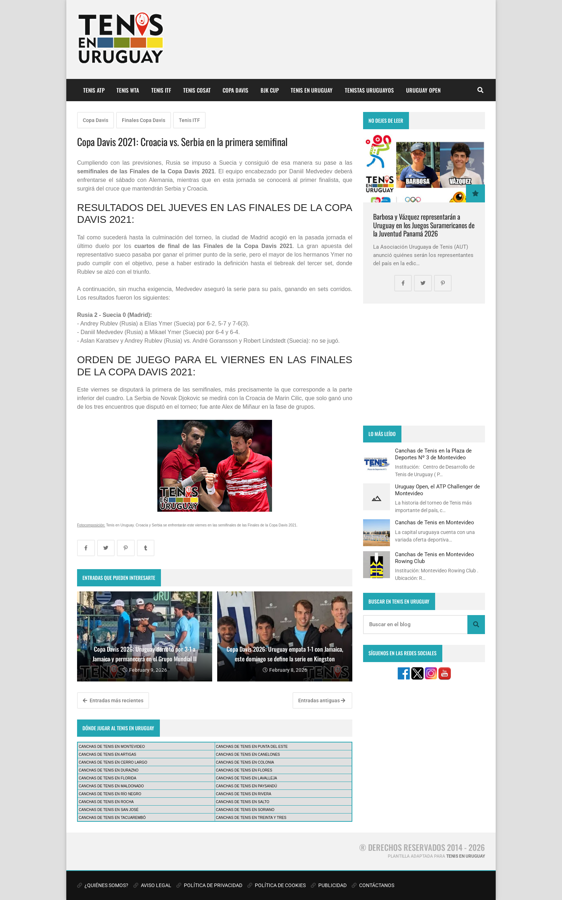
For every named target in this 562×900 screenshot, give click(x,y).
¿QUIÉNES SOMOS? (102, 885)
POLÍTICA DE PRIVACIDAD (209, 885)
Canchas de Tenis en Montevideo (434, 522)
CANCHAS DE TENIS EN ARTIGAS (107, 754)
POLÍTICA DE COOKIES (276, 885)
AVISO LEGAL (152, 885)
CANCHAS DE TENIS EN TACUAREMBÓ (112, 818)
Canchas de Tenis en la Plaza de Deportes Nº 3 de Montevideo (433, 453)
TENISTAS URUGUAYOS (369, 90)
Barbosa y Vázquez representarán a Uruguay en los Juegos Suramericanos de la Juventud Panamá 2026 (424, 225)
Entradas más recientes (113, 700)
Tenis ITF (189, 120)
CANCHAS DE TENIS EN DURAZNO (109, 770)
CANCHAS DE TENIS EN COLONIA (245, 762)
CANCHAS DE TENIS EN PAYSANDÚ (246, 786)
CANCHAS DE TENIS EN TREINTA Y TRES (251, 818)
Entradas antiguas (321, 700)
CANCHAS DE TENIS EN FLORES (244, 770)
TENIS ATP (94, 90)
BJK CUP (270, 90)
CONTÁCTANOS (373, 885)
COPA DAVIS (235, 90)
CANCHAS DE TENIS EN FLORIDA (107, 778)
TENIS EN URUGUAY (312, 90)
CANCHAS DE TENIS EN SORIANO (245, 810)
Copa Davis (95, 120)
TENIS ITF (161, 90)
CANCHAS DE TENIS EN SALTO (242, 802)
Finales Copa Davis (143, 120)
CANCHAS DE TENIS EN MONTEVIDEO (112, 747)
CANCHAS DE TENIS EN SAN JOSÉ (109, 810)
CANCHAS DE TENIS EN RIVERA (243, 794)
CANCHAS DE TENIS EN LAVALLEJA (246, 778)
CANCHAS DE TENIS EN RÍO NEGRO (110, 794)
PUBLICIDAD (329, 885)
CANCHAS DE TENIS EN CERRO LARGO (113, 762)
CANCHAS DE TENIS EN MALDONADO (111, 786)
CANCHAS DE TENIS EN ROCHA (106, 802)
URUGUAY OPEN (423, 90)
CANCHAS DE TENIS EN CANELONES (248, 754)
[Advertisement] (424, 364)
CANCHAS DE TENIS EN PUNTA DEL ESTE (251, 747)
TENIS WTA (127, 90)
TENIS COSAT (197, 90)
